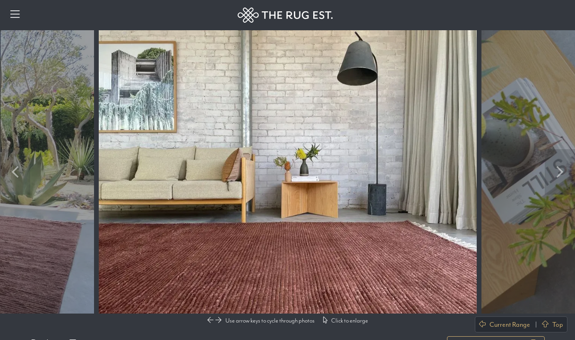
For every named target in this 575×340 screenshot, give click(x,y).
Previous (15, 172)
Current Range (504, 324)
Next (560, 172)
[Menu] (15, 15)
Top (552, 324)
